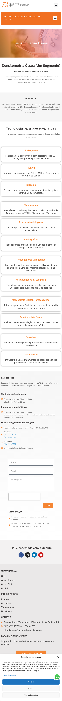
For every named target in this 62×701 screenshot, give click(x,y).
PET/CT (31, 167)
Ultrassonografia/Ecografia (31, 279)
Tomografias (31, 205)
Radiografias (31, 239)
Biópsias (31, 184)
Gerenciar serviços (10, 675)
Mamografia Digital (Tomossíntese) (31, 299)
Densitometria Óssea (31, 317)
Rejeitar (31, 688)
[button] (58, 657)
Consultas (31, 337)
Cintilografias (31, 150)
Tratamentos (31, 354)
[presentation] (24, 497)
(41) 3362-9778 (10, 434)
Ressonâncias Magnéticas (31, 259)
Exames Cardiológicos (31, 222)
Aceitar (31, 682)
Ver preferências (31, 695)
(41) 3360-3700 (10, 437)
